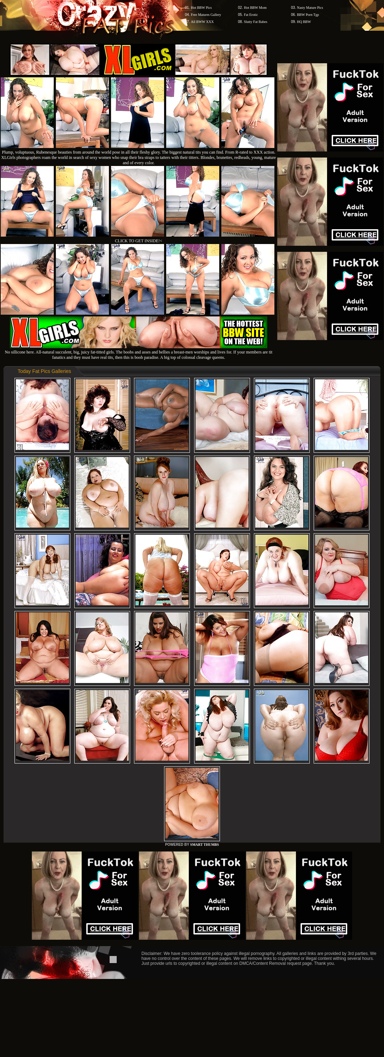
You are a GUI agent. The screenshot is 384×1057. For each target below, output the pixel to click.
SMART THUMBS (204, 845)
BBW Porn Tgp (308, 15)
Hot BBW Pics (201, 8)
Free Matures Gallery (206, 15)
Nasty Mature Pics (310, 8)
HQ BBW (304, 22)
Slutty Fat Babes (255, 22)
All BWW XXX (202, 22)
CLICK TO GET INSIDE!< (138, 240)
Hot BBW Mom (255, 8)
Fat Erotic (251, 15)
